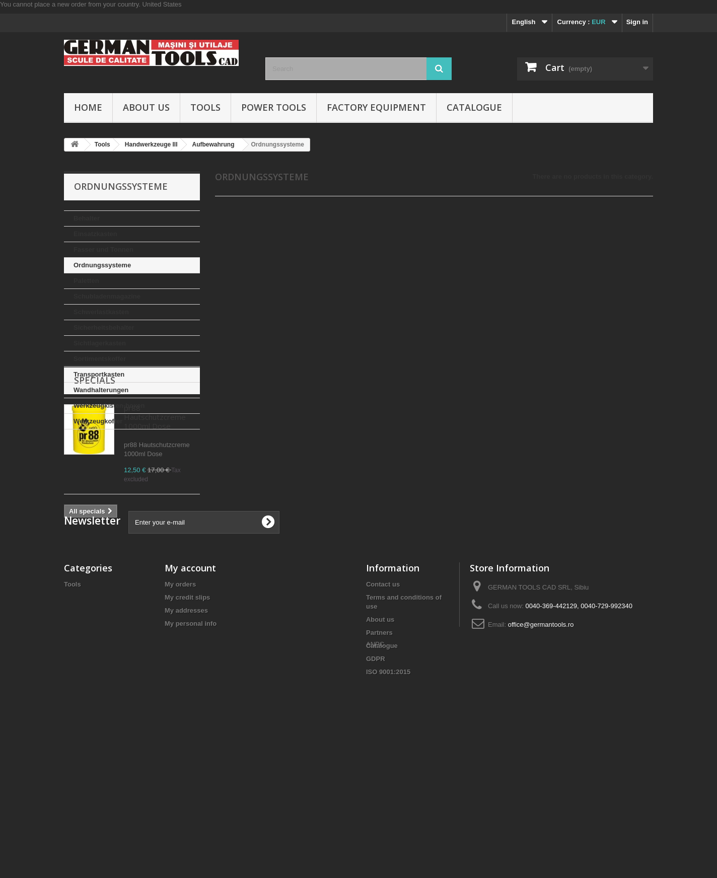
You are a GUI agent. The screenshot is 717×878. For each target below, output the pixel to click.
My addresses (186, 744)
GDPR (375, 792)
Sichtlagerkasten (100, 343)
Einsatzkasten (95, 234)
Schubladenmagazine (107, 296)
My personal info (191, 757)
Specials (94, 460)
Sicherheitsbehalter (104, 327)
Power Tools (273, 107)
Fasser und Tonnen (103, 249)
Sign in (637, 22)
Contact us (383, 717)
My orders (180, 717)
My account (190, 701)
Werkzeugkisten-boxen (109, 405)
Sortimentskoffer (100, 358)
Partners (379, 766)
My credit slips (187, 731)
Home (88, 107)
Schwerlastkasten (101, 312)
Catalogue (474, 107)
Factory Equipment (376, 107)
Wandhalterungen (101, 390)
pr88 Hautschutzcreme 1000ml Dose (155, 496)
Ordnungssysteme (102, 265)
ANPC (375, 823)
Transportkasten (99, 374)
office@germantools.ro (541, 758)
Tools (205, 107)
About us (146, 107)
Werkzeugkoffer (98, 421)
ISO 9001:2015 (388, 805)
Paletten (86, 280)
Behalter (87, 218)
